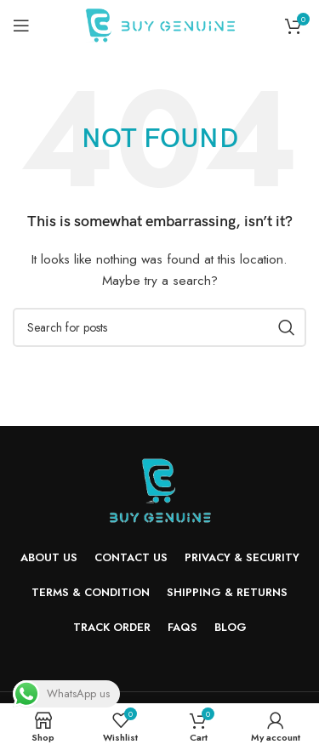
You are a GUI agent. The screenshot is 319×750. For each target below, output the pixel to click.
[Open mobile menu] (21, 26)
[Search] (159, 327)
